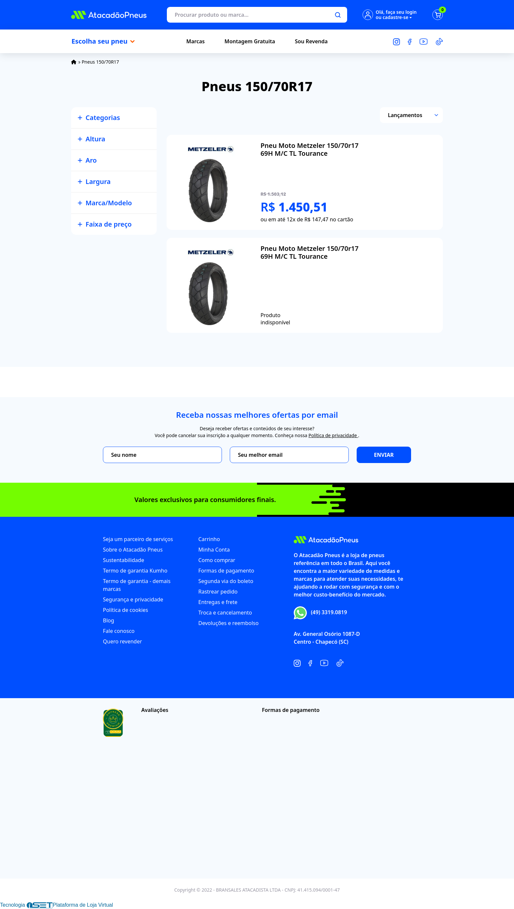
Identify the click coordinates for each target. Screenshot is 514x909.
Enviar (384, 454)
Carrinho (209, 539)
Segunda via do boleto (225, 581)
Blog (108, 620)
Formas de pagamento (226, 570)
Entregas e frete (217, 602)
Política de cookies (125, 610)
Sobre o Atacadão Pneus (133, 549)
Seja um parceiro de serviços (138, 539)
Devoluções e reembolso (228, 623)
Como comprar (216, 560)
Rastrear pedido (218, 591)
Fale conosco (119, 631)
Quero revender (122, 641)
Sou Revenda (311, 41)
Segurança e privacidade (133, 599)
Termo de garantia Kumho (135, 570)
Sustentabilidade (123, 560)
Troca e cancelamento (225, 612)
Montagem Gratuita (250, 41)
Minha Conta (214, 549)
